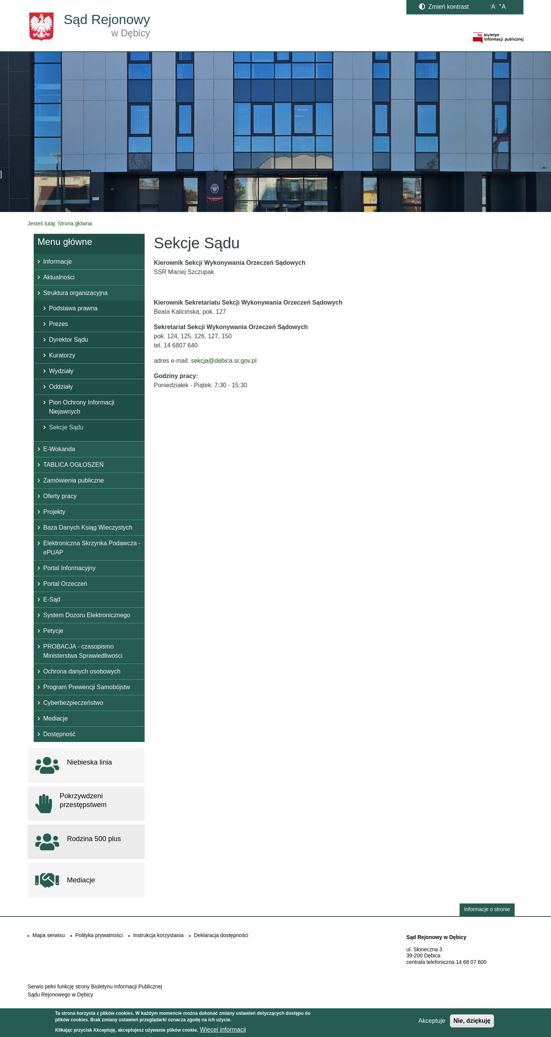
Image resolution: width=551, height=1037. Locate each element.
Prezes (58, 324)
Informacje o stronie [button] (487, 909)
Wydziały (61, 371)
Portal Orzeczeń (65, 583)
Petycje (53, 631)
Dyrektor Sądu (68, 339)
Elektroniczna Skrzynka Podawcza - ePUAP (91, 548)
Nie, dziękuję (472, 1022)
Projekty (54, 512)
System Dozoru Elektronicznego (86, 615)
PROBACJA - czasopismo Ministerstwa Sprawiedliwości (82, 651)
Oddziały (61, 386)
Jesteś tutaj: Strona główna (60, 223)
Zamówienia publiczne (73, 480)
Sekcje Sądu (66, 427)
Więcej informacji (223, 1031)
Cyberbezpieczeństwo (73, 702)
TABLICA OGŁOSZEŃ (73, 464)
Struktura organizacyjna (75, 293)
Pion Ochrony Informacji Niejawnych (81, 407)
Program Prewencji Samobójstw (86, 687)
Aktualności (59, 277)
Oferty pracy (60, 496)
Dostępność (59, 734)
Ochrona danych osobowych (82, 671)
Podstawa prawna (73, 308)
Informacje (57, 261)
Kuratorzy (62, 355)
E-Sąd (51, 599)
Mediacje (55, 718)
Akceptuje (431, 1022)
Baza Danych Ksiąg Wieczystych (87, 527)
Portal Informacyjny (69, 568)
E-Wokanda (59, 449)
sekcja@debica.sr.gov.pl (224, 360)
